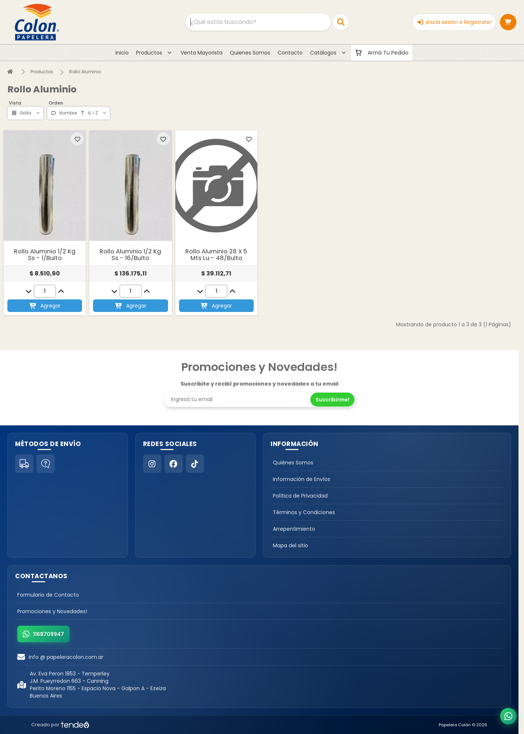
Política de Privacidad (300, 495)
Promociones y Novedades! (52, 611)
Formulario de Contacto (48, 594)
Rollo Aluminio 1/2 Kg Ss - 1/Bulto (44, 254)
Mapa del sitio (290, 545)
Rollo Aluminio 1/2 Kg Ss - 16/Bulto (130, 254)
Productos (42, 72)
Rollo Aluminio (85, 72)
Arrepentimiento (294, 529)
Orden (56, 103)
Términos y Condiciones (304, 512)
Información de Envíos (301, 479)
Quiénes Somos (293, 462)
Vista (15, 103)
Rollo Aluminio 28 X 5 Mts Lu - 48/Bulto (216, 254)
